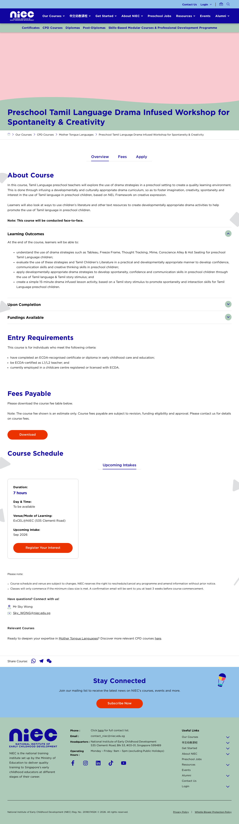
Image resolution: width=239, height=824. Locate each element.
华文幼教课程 (206, 742)
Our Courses (23, 135)
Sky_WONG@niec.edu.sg (31, 613)
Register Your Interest (43, 548)
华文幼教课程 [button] (78, 16)
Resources (206, 765)
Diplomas (73, 27)
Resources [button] (184, 16)
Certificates (31, 27)
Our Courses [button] (51, 16)
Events (205, 16)
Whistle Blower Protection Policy (213, 812)
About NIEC (206, 754)
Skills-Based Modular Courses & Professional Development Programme (162, 27)
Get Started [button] (104, 16)
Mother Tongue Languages (76, 135)
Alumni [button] (220, 16)
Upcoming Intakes (119, 465)
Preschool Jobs (159, 16)
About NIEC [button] (130, 16)
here (158, 638)
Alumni (206, 775)
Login (206, 4)
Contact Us (189, 4)
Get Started (206, 748)
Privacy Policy (181, 812)
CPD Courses (53, 27)
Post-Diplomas (94, 27)
